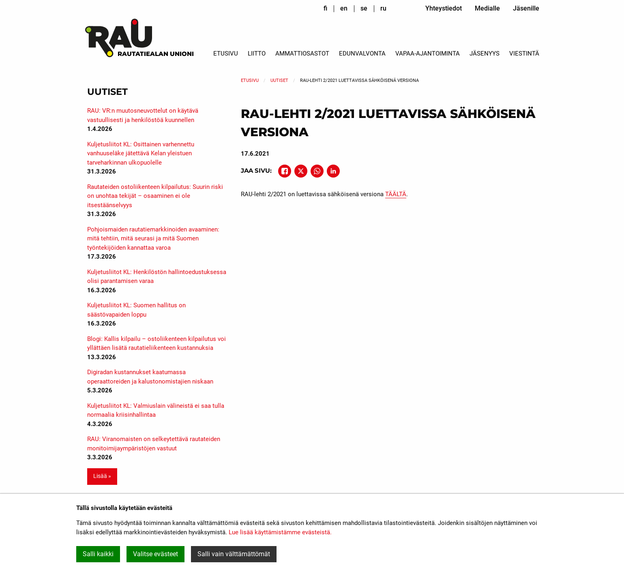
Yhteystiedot (443, 8)
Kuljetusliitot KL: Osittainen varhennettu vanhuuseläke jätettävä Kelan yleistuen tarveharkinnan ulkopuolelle (140, 153)
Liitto (257, 53)
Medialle (487, 8)
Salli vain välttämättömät (233, 554)
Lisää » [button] (102, 476)
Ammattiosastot (302, 53)
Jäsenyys (485, 53)
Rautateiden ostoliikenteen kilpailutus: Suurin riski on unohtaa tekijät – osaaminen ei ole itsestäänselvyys (155, 196)
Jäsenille (526, 8)
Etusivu (225, 53)
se (363, 8)
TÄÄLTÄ (395, 194)
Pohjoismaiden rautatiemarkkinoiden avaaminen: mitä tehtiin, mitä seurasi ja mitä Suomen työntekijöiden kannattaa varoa (153, 238)
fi (325, 8)
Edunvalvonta (362, 53)
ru (383, 8)
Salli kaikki (98, 554)
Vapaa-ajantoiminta (427, 53)
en (343, 8)
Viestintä (524, 53)
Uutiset (279, 80)
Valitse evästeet (155, 554)
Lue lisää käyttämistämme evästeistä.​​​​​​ (280, 532)
